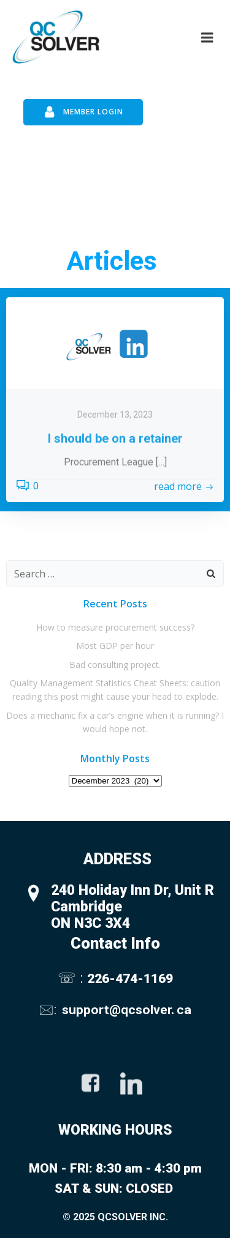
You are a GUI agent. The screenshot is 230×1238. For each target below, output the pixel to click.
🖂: (49, 1009)
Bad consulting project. (115, 664)
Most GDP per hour (115, 645)
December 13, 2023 (115, 451)
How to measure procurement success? (115, 627)
